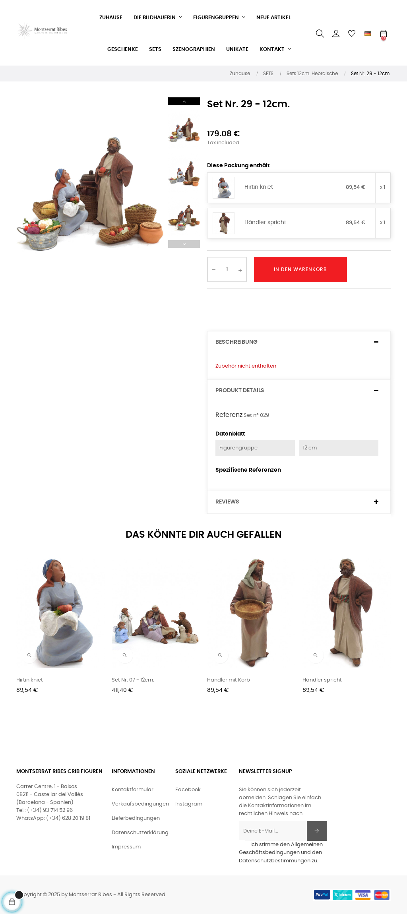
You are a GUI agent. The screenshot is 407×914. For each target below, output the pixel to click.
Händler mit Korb (228, 680)
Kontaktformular (132, 789)
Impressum (126, 847)
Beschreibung (236, 342)
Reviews (227, 502)
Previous (184, 244)
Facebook (188, 789)
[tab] (298, 342)
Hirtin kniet (258, 187)
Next (184, 101)
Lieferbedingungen (136, 818)
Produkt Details (239, 390)
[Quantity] (227, 269)
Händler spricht (265, 222)
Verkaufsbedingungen (140, 804)
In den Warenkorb (300, 269)
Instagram (188, 804)
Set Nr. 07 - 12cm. (133, 680)
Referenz (228, 415)
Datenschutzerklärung (140, 832)
